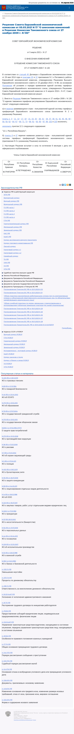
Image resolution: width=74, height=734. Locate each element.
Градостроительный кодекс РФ (16, 224)
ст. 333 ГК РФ (6, 569)
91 (33, 122)
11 (15, 119)
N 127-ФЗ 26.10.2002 (9, 519)
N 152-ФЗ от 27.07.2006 (10, 528)
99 (47, 122)
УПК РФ (7, 269)
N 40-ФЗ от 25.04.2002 (10, 394)
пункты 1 (6, 119)
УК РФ (6, 266)
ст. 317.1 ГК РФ (7, 578)
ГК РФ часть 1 (9, 207)
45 (63, 119)
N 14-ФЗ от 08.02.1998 (9, 494)
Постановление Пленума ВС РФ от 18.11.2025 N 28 (23, 321)
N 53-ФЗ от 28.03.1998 (9, 553)
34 (47, 119)
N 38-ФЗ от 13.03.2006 (9, 444)
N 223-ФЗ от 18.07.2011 (9, 503)
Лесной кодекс (10, 246)
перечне (9, 109)
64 (13, 122)
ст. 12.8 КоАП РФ (8, 622)
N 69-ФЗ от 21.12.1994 (9, 386)
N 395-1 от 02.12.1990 (9, 561)
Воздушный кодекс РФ (13, 204)
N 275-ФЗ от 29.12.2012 (10, 419)
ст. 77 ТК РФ (6, 644)
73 (26, 122)
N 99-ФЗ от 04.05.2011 (9, 486)
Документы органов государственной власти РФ (23, 284)
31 (43, 119)
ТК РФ (6, 259)
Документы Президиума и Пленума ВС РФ (21, 287)
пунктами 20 (27, 77)
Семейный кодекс (11, 256)
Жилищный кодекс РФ (13, 227)
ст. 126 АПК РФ (7, 680)
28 (40, 119)
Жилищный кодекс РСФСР (14, 344)
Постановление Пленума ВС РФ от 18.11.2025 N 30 (23, 315)
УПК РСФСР (8, 367)
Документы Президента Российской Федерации (23, 278)
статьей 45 (24, 74)
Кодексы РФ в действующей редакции (19, 192)
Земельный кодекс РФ (13, 230)
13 (18, 119)
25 (36, 119)
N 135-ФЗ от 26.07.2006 (10, 478)
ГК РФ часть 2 (9, 211)
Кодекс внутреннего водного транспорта (20, 240)
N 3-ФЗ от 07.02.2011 (9, 461)
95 (40, 122)
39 (53, 119)
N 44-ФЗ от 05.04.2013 (10, 536)
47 (16, 136)
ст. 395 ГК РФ (6, 586)
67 (16, 122)
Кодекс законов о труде (13, 357)
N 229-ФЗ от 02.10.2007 (10, 544)
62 (9, 122)
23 (33, 119)
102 (50, 122)
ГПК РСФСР (8, 338)
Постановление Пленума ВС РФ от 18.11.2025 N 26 (23, 312)
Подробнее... (67, 328)
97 (44, 122)
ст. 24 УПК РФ (7, 669)
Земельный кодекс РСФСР (14, 347)
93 (37, 122)
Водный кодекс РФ (11, 201)
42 (60, 119)
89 (30, 122)
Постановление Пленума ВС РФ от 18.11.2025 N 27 (23, 318)
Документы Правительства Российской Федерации (24, 281)
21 (29, 119)
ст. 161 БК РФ (6, 636)
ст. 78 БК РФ (6, 611)
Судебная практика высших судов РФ (19, 273)
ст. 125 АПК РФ (7, 700)
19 (25, 119)
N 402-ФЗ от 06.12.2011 (10, 469)
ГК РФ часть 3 (9, 214)
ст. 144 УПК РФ (7, 653)
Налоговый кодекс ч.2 (12, 253)
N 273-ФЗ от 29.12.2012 (10, 403)
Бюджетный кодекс (11, 198)
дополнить (6, 126)
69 (20, 122)
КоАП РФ (7, 237)
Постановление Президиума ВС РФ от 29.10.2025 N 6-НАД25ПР (29, 325)
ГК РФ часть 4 (9, 217)
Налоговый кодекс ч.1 (12, 250)
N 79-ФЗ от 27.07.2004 (10, 411)
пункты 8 (9, 136)
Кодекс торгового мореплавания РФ (18, 243)
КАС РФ (7, 233)
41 (57, 119)
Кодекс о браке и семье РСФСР (16, 360)
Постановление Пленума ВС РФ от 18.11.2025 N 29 (23, 308)
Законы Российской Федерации (16, 275)
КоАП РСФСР (9, 354)
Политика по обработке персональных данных (25, 719)
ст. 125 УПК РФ (7, 661)
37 (50, 119)
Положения (7, 86)
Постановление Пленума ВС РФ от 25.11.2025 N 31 (23, 293)
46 (66, 119)
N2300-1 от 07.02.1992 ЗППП (12, 428)
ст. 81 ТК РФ (6, 603)
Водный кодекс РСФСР (13, 334)
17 (22, 119)
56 (3, 122)
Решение (17, 99)
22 (36, 77)
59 (6, 122)
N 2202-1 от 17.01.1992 (9, 511)
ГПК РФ (7, 220)
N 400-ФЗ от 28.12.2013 (10, 378)
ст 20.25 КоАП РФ (8, 594)
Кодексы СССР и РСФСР (13, 332)
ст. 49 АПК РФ (7, 689)
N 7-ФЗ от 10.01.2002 (9, 453)
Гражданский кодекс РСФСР (15, 341)
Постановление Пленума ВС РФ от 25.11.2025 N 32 (23, 289)
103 (55, 122)
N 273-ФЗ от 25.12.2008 (10, 436)
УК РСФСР (8, 364)
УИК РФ (7, 262)
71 (23, 122)
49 (69, 119)
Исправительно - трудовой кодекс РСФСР (20, 351)
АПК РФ (7, 194)
